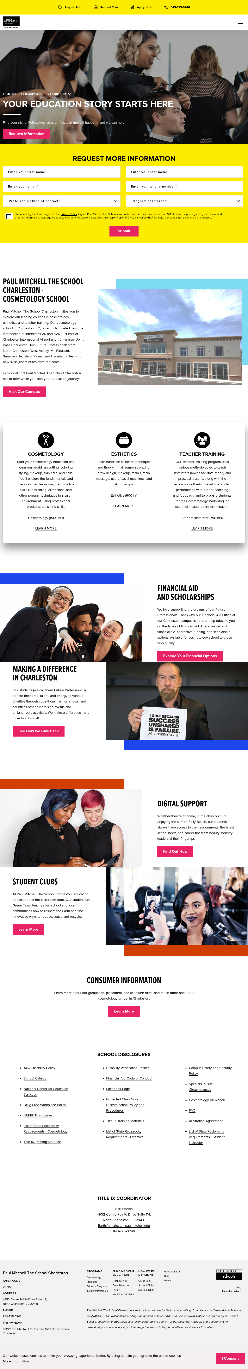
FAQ (192, 1110)
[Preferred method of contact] (62, 201)
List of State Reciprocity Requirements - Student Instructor (207, 1137)
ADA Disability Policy (39, 1068)
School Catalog (35, 1078)
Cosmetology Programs (94, 1279)
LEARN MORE (46, 528)
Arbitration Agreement (206, 1121)
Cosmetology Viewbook (207, 1100)
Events (167, 1280)
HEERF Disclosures (38, 1115)
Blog (166, 1276)
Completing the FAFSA (121, 1287)
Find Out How (175, 851)
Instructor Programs (97, 1291)
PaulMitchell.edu (232, 1291)
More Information (16, 1361)
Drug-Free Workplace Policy (45, 1105)
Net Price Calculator (123, 1294)
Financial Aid (120, 1280)
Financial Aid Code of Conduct (129, 1078)
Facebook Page (118, 1089)
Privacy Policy (69, 214)
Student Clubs (146, 1285)
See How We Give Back (38, 731)
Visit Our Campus (24, 391)
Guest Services (172, 1271)
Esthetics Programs (97, 1286)
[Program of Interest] (184, 201)
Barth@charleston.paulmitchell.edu (124, 1225)
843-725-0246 (124, 1231)
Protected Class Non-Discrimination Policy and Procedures (125, 1105)
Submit (124, 231)
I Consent (230, 1358)
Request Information (27, 134)
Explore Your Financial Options (190, 656)
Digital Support (146, 1289)
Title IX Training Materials (42, 1142)
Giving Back (144, 1280)
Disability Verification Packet (127, 1068)
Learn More (28, 929)
